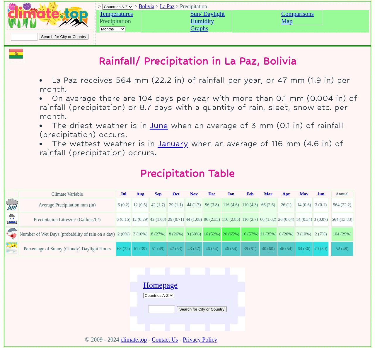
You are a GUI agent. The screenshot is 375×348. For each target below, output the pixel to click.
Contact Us (165, 339)
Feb (250, 194)
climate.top (134, 339)
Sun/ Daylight (207, 13)
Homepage (160, 285)
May (304, 194)
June (159, 125)
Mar (268, 194)
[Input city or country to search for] (24, 37)
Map (287, 21)
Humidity (202, 21)
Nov (194, 194)
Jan (231, 194)
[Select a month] (112, 29)
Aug (140, 194)
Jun (320, 194)
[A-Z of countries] (158, 295)
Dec (211, 194)
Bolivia (146, 6)
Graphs (199, 28)
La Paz (167, 6)
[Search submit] (63, 37)
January (173, 143)
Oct (176, 194)
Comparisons (297, 13)
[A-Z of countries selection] (117, 7)
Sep (158, 194)
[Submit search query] (202, 309)
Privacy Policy (200, 339)
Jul (124, 194)
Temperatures (116, 13)
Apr (286, 194)
